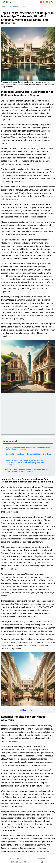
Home (3, 7)
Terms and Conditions (20, 862)
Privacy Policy (16, 858)
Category (14, 7)
